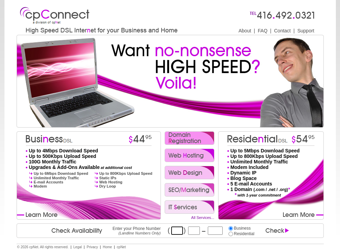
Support (305, 30)
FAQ (263, 30)
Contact (282, 30)
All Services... (202, 217)
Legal (78, 247)
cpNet (121, 247)
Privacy (92, 247)
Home (107, 247)
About (245, 30)
